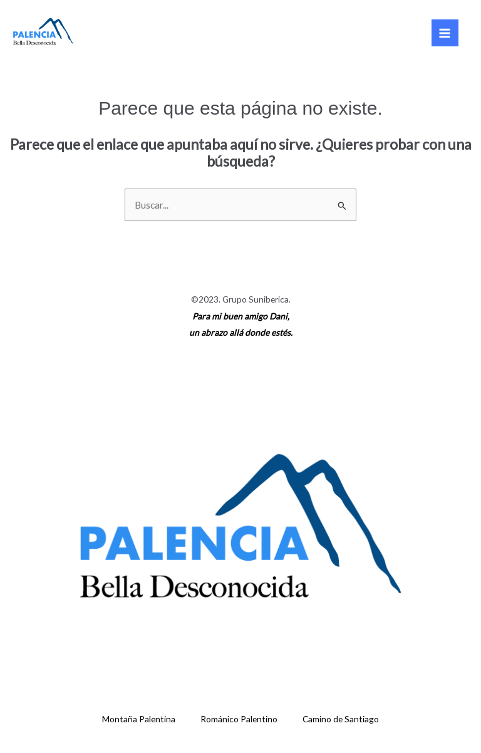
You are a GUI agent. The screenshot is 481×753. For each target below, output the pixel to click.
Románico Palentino (238, 719)
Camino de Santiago (341, 719)
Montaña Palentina (138, 719)
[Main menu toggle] (445, 32)
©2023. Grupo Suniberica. (241, 299)
